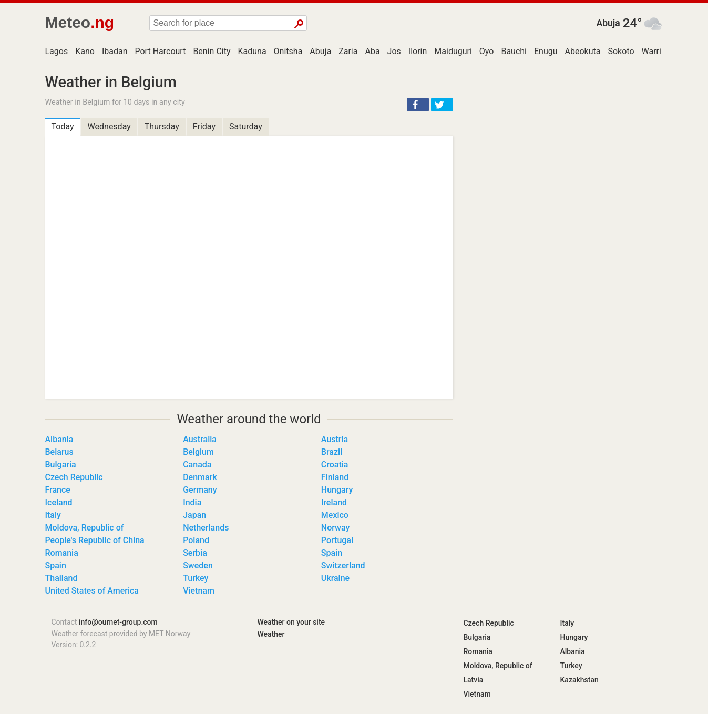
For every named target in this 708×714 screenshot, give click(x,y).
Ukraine (335, 578)
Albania (59, 439)
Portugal (337, 540)
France (57, 490)
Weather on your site (291, 622)
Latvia (474, 680)
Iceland (59, 502)
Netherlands (206, 528)
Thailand (61, 578)
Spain (331, 553)
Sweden (198, 565)
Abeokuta (583, 51)
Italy (53, 515)
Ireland (334, 502)
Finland (334, 477)
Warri (651, 51)
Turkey (195, 578)
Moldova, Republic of (84, 528)
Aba (372, 51)
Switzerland (343, 565)
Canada (197, 465)
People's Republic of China (95, 540)
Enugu (546, 51)
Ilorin (417, 51)
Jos (394, 51)
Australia (200, 439)
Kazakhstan (579, 680)
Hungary (337, 490)
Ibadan (115, 51)
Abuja (608, 23)
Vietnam (198, 591)
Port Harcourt (160, 51)
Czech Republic (74, 477)
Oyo (486, 51)
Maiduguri (453, 51)
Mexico (334, 515)
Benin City (211, 51)
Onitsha (288, 51)
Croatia (334, 465)
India (192, 502)
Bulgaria (60, 465)
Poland (196, 540)
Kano (85, 51)
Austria (334, 439)
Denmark (200, 477)
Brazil (331, 452)
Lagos (56, 51)
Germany (200, 490)
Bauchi (514, 51)
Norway (335, 528)
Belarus (59, 452)
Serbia (195, 553)
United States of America (92, 591)
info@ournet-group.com (118, 622)
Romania (61, 553)
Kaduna (252, 51)
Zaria (347, 51)
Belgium (198, 452)
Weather (271, 634)
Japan (194, 515)
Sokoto (621, 51)
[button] (418, 104)
